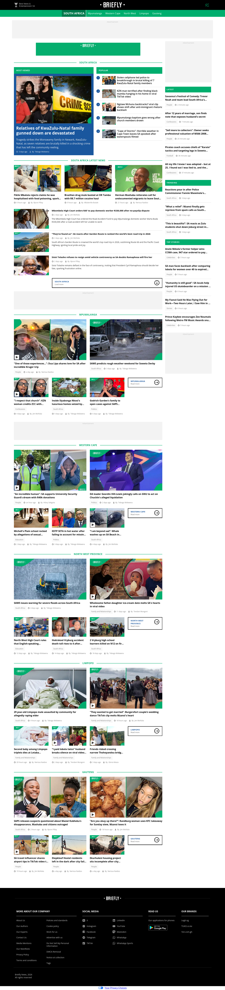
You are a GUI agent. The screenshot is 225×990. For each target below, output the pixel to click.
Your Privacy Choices (112, 988)
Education (19, 540)
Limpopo (144, 13)
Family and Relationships (101, 612)
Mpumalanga (95, 13)
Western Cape (112, 13)
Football (170, 156)
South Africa (74, 14)
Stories (169, 309)
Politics (94, 409)
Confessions (20, 409)
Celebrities (171, 258)
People (18, 372)
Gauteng (157, 13)
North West (130, 13)
